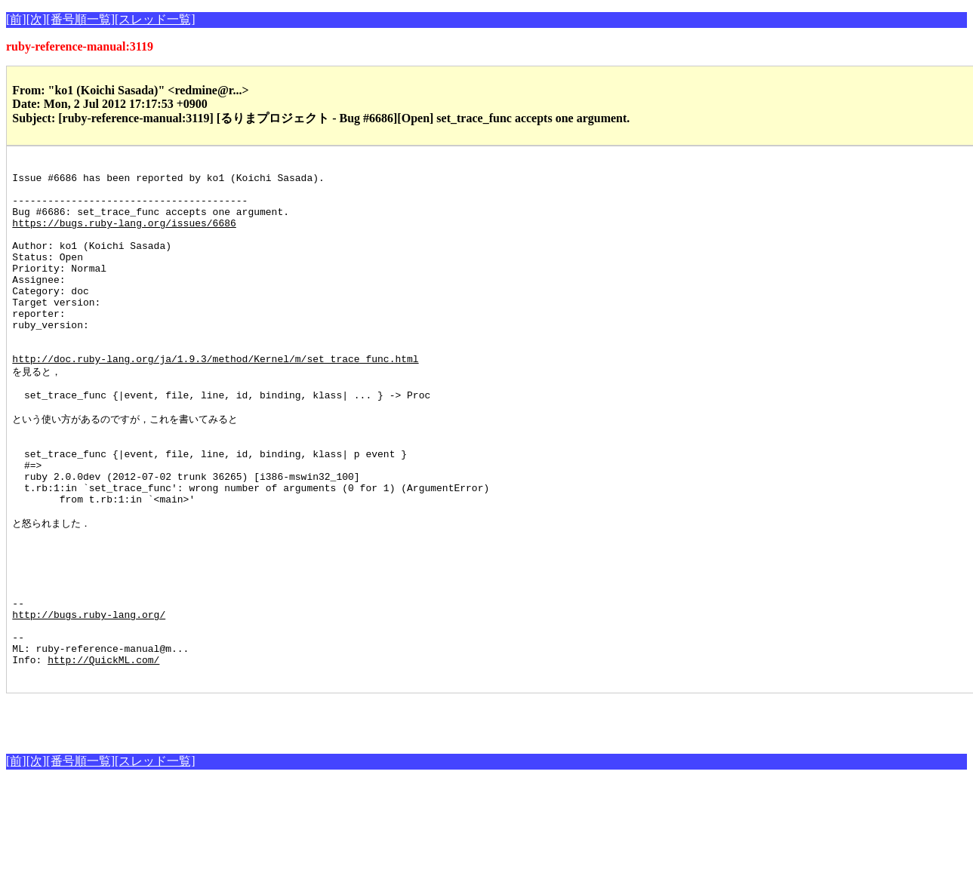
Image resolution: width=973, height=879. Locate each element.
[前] (16, 19)
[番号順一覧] (80, 19)
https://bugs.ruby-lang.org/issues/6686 (124, 236)
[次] (36, 19)
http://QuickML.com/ (103, 754)
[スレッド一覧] (155, 19)
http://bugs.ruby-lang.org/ (88, 700)
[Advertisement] (182, 813)
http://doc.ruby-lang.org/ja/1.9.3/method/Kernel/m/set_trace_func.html (215, 399)
